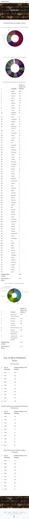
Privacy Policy (22, 512)
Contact (9, 512)
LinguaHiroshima (5, 1)
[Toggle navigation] (26, 1)
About (5, 512)
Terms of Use (15, 512)
